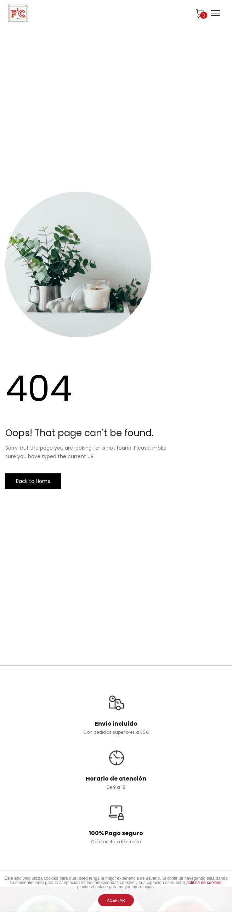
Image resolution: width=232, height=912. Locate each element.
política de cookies (203, 882)
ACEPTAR (116, 900)
